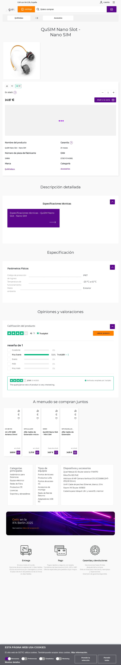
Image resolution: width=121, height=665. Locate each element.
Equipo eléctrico (17, 480)
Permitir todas (107, 659)
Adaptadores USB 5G (45, 500)
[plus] (113, 92)
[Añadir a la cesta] (18, 452)
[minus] (102, 92)
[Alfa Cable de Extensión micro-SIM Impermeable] (31, 421)
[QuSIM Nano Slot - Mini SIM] (50, 421)
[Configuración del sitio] (27, 2)
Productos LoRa (45, 478)
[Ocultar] (112, 201)
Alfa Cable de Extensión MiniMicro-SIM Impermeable (68, 436)
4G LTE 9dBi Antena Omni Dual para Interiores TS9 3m (11, 436)
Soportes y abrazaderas (20, 494)
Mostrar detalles (12, 662)
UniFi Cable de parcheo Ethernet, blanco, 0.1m (83, 484)
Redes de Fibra (16, 484)
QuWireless (19, 18)
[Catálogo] (26, 9)
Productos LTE (16, 487)
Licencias (14, 490)
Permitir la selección (85, 659)
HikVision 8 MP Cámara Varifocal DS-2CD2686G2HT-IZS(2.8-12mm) (86, 479)
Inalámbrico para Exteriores (17, 475)
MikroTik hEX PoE (70, 475)
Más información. (79, 652)
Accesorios (58, 18)
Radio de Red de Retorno (45, 494)
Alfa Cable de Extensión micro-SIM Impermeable (31, 436)
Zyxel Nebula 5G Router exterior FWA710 (80, 472)
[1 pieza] (108, 92)
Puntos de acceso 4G (45, 482)
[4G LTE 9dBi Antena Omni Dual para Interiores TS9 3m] (12, 421)
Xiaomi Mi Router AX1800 (74, 488)
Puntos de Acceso (45, 474)
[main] (10, 9)
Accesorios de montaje (44, 488)
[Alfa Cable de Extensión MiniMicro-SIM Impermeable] (69, 421)
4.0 (18, 86)
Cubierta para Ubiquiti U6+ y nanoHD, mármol (83, 491)
